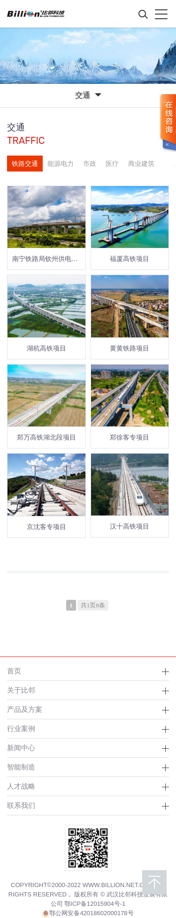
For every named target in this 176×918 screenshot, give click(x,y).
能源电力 (60, 163)
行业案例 (21, 728)
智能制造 (21, 767)
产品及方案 (24, 709)
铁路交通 (25, 163)
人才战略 (21, 786)
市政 (89, 163)
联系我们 (21, 805)
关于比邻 (21, 690)
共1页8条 (93, 605)
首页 (14, 671)
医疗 (112, 163)
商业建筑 (141, 163)
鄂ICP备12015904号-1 (94, 903)
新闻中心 (21, 748)
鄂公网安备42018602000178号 (87, 913)
